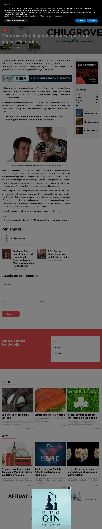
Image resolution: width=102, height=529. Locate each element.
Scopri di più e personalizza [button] (16, 21)
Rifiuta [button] (80, 21)
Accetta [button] (92, 21)
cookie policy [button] (66, 10)
